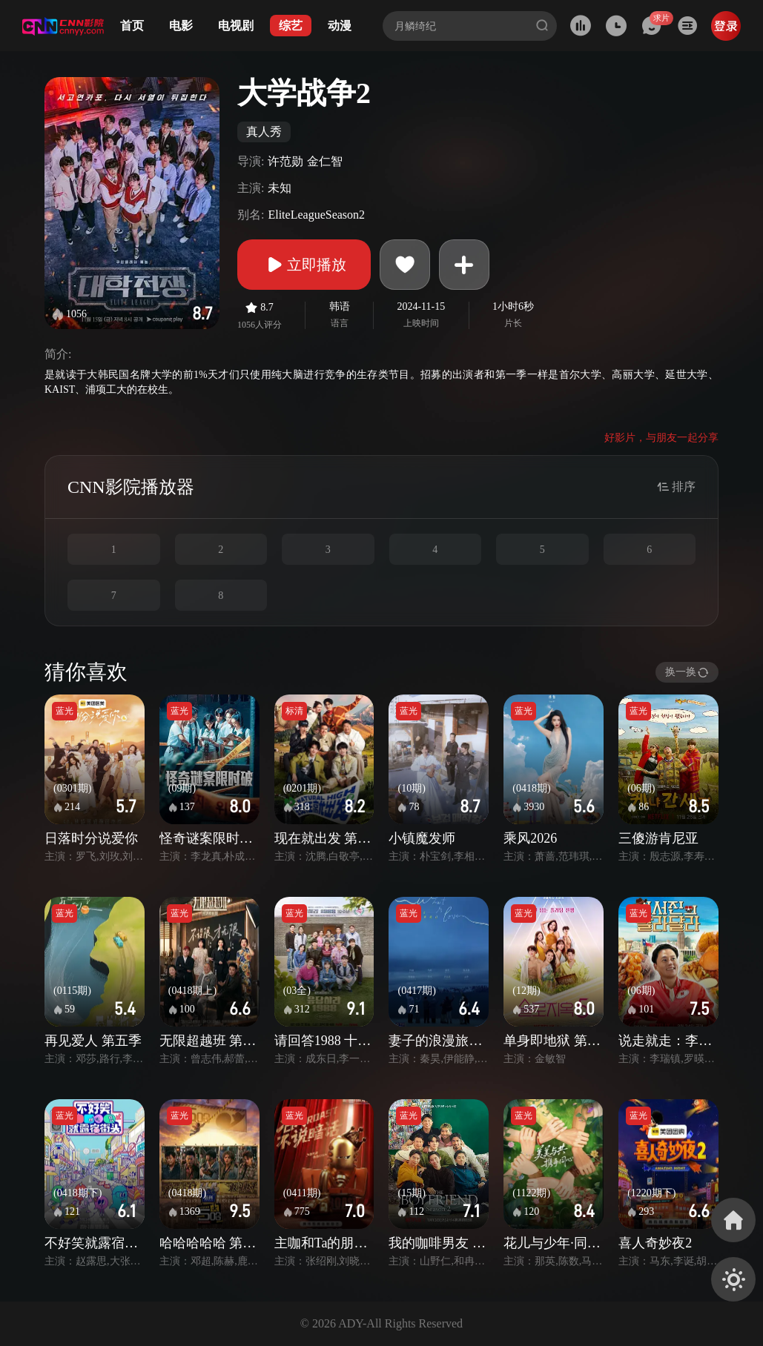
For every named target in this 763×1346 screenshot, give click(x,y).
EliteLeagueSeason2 (316, 214)
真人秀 (264, 131)
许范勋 (285, 161)
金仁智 (325, 161)
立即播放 (304, 264)
